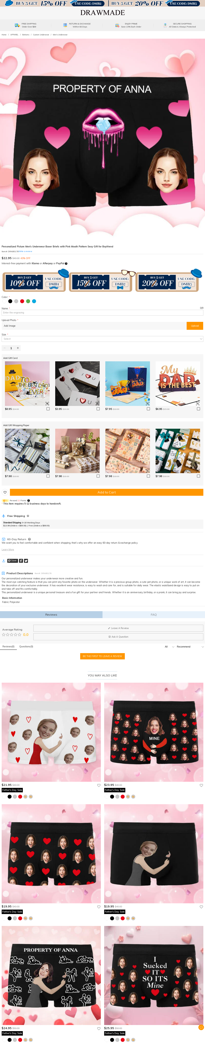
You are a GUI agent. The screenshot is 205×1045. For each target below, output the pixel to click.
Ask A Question (118, 636)
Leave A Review (118, 628)
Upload (195, 326)
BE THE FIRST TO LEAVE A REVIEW (102, 656)
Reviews (51, 614)
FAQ (154, 614)
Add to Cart (107, 492)
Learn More (8, 549)
